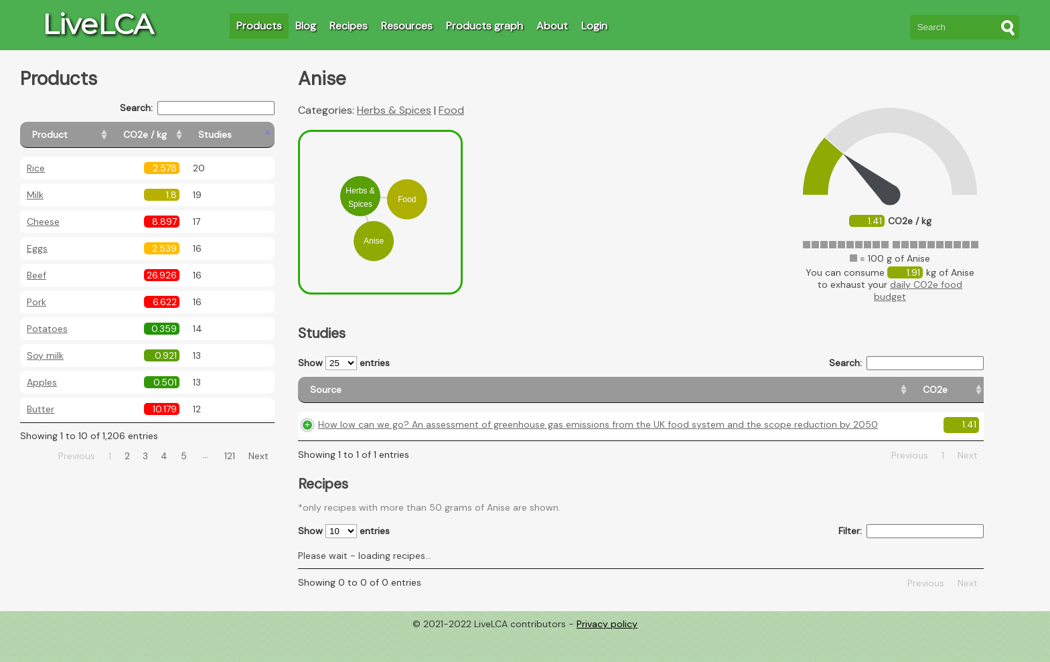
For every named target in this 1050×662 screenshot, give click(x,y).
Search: (197, 108)
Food (451, 110)
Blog (305, 26)
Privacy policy (607, 652)
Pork (36, 302)
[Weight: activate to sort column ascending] (958, 396)
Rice (36, 168)
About (552, 26)
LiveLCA (97, 24)
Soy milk (45, 355)
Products (259, 26)
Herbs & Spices (394, 110)
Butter (40, 409)
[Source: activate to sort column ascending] (497, 396)
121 (229, 456)
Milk (35, 195)
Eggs (37, 248)
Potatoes (47, 329)
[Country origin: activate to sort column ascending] (783, 396)
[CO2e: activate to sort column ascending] (720, 396)
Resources (407, 26)
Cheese (43, 222)
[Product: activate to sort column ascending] (80, 135)
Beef (36, 275)
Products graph (484, 26)
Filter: (911, 559)
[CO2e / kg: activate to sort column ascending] (178, 135)
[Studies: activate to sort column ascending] (245, 135)
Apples (42, 382)
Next (258, 456)
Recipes (348, 26)
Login (594, 26)
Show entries (344, 363)
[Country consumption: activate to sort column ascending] (876, 396)
